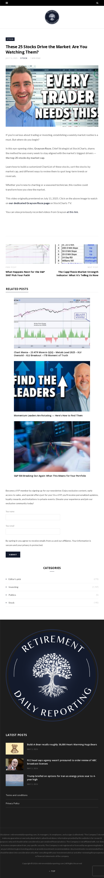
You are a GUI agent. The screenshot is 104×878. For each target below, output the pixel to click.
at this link (72, 211)
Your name (52, 515)
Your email (52, 530)
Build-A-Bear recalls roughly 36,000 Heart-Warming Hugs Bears (62, 744)
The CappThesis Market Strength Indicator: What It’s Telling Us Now (77, 273)
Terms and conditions (17, 795)
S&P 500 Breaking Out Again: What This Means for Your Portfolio (50, 475)
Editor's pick (15, 579)
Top (52, 871)
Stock (10, 39)
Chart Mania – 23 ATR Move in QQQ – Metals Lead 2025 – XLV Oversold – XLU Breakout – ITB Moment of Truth (47, 354)
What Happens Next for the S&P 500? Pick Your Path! (25, 273)
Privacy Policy (12, 803)
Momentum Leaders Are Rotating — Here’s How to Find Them (48, 415)
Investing (13, 587)
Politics (12, 595)
